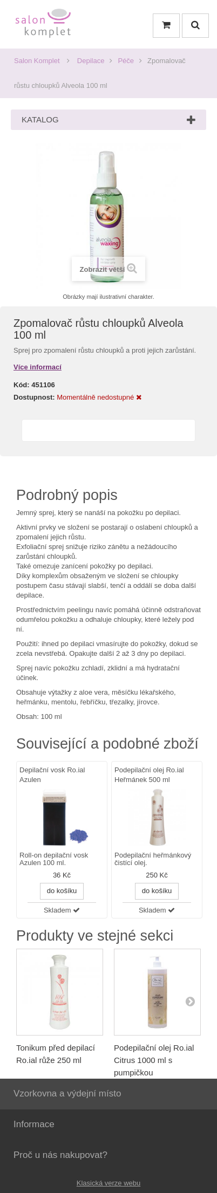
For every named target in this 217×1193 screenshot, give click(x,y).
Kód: (21, 385)
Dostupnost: (34, 397)
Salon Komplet (37, 61)
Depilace (91, 61)
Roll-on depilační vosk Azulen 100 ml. (53, 859)
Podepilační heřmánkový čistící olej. (152, 859)
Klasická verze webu (109, 1183)
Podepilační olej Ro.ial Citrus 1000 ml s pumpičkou (154, 1060)
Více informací (37, 367)
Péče (126, 61)
